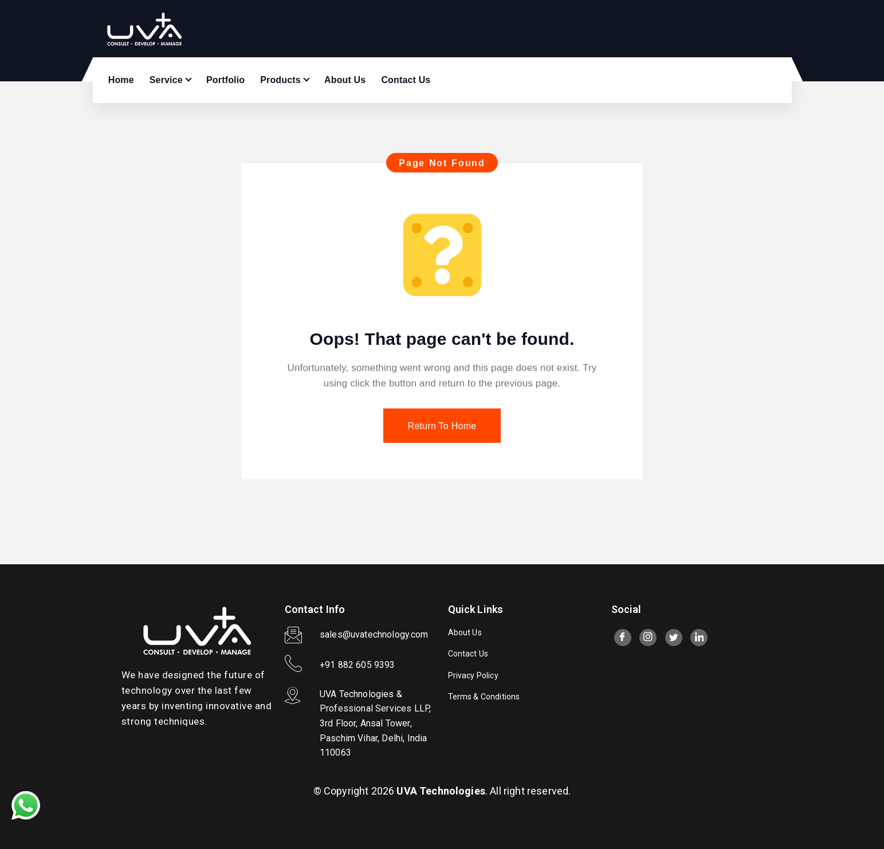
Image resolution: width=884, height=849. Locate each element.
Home (121, 80)
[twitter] (673, 637)
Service (166, 80)
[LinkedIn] (699, 637)
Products (280, 80)
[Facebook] (622, 637)
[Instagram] (648, 637)
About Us (345, 80)
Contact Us (405, 80)
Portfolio (225, 80)
